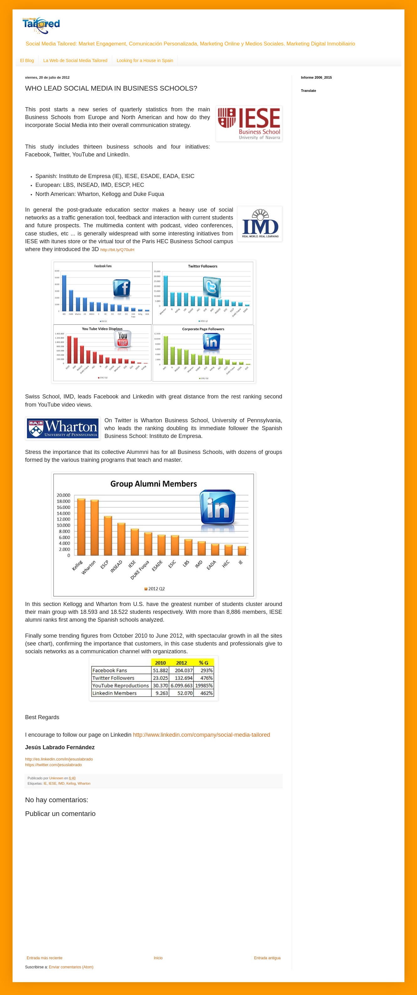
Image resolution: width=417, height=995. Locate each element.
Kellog (71, 783)
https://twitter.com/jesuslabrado (53, 764)
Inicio (158, 958)
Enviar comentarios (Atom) (71, 967)
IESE (52, 783)
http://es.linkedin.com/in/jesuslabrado (59, 759)
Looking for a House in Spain (145, 60)
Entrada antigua (267, 958)
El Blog (27, 60)
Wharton (84, 783)
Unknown (56, 778)
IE (45, 783)
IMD (61, 783)
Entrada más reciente (44, 958)
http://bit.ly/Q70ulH (117, 249)
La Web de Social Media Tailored (75, 60)
